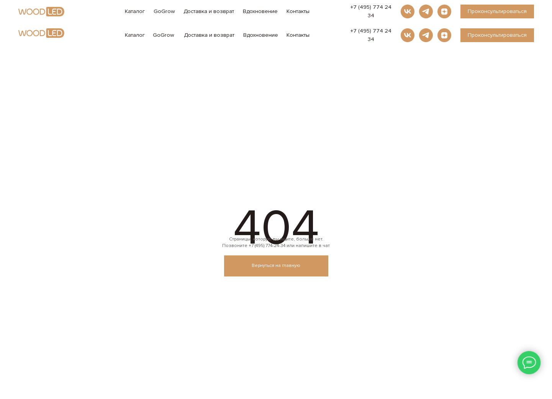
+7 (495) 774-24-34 (267, 246)
